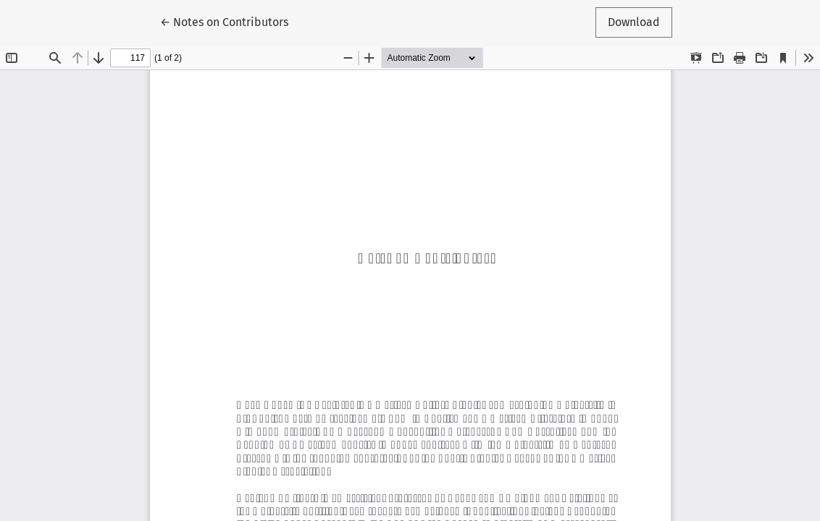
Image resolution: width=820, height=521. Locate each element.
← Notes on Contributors (229, 21)
